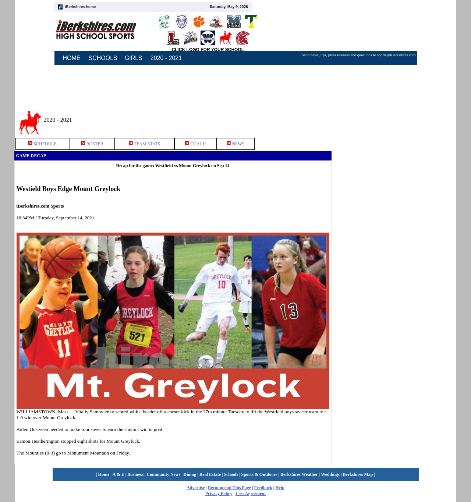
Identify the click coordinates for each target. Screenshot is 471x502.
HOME (72, 58)
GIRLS (133, 58)
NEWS (238, 143)
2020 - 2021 (166, 58)
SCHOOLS (103, 58)
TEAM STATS (147, 143)
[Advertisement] (394, 117)
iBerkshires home (80, 7)
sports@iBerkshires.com (396, 55)
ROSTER (94, 143)
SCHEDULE (45, 143)
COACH (198, 143)
